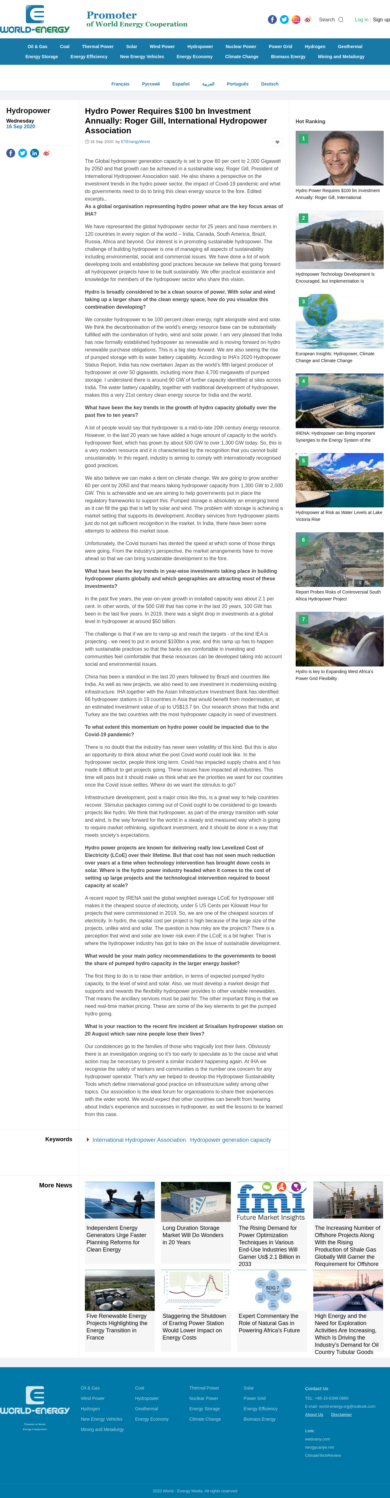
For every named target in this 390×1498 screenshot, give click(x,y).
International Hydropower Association (139, 1140)
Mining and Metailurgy (341, 56)
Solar (131, 46)
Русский (151, 83)
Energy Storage (41, 56)
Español (180, 83)
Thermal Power (98, 46)
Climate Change (242, 56)
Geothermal (350, 46)
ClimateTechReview (323, 1455)
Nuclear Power (241, 46)
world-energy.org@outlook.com (347, 1406)
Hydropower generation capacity (230, 1140)
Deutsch (270, 83)
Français (120, 83)
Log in (362, 19)
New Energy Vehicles (142, 56)
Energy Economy (195, 56)
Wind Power (162, 46)
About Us (314, 1414)
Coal (65, 46)
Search (327, 19)
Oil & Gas (37, 46)
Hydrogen (315, 46)
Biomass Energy (288, 56)
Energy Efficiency (89, 56)
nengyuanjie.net (319, 1447)
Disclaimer (341, 1414)
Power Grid (280, 46)
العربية (208, 83)
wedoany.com (317, 1439)
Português (237, 83)
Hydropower (200, 46)
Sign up (381, 19)
